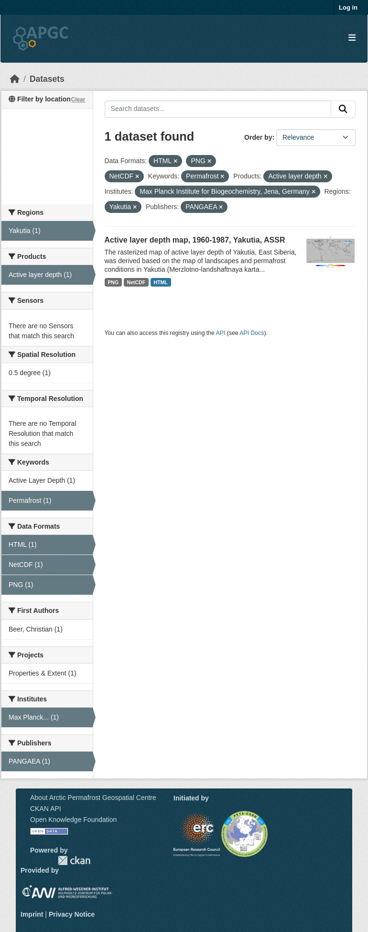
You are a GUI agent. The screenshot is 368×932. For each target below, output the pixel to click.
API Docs (251, 333)
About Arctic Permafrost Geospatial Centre (93, 797)
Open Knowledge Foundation (73, 819)
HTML (161, 282)
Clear (78, 99)
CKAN (74, 860)
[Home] (15, 79)
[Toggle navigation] (352, 38)
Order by (258, 137)
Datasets (47, 79)
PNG (113, 282)
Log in (348, 7)
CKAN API (45, 808)
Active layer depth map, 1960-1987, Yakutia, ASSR (195, 240)
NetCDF (136, 282)
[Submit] (343, 109)
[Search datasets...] (218, 109)
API (221, 333)
